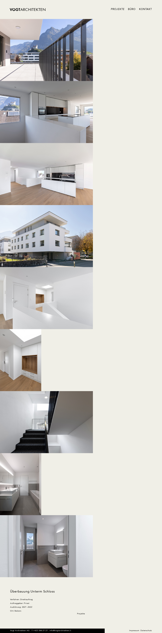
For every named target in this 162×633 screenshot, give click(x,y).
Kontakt (145, 9)
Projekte (118, 9)
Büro (132, 9)
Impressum (134, 631)
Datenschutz (146, 631)
